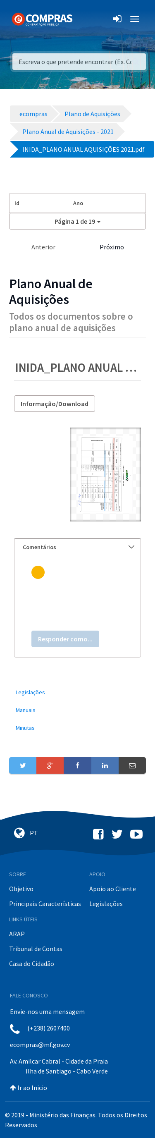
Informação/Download (54, 403)
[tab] (77, 547)
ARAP (17, 934)
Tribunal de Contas (35, 948)
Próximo (112, 247)
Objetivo (21, 889)
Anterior (43, 247)
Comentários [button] (78, 547)
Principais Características (45, 903)
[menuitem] (77, 692)
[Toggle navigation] (84, 19)
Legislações (106, 903)
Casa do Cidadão (31, 963)
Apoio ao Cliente (112, 889)
